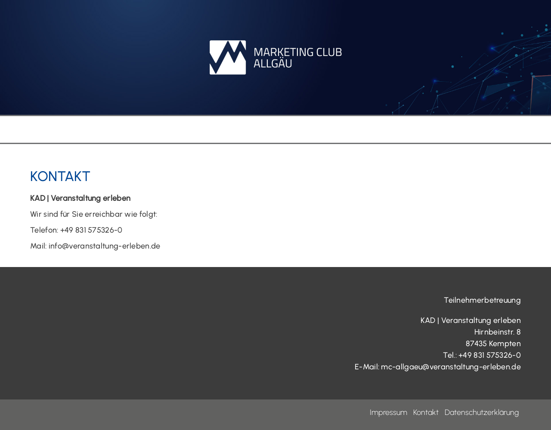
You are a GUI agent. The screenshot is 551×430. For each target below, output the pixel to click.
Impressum (388, 412)
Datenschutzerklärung (482, 412)
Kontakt (426, 412)
